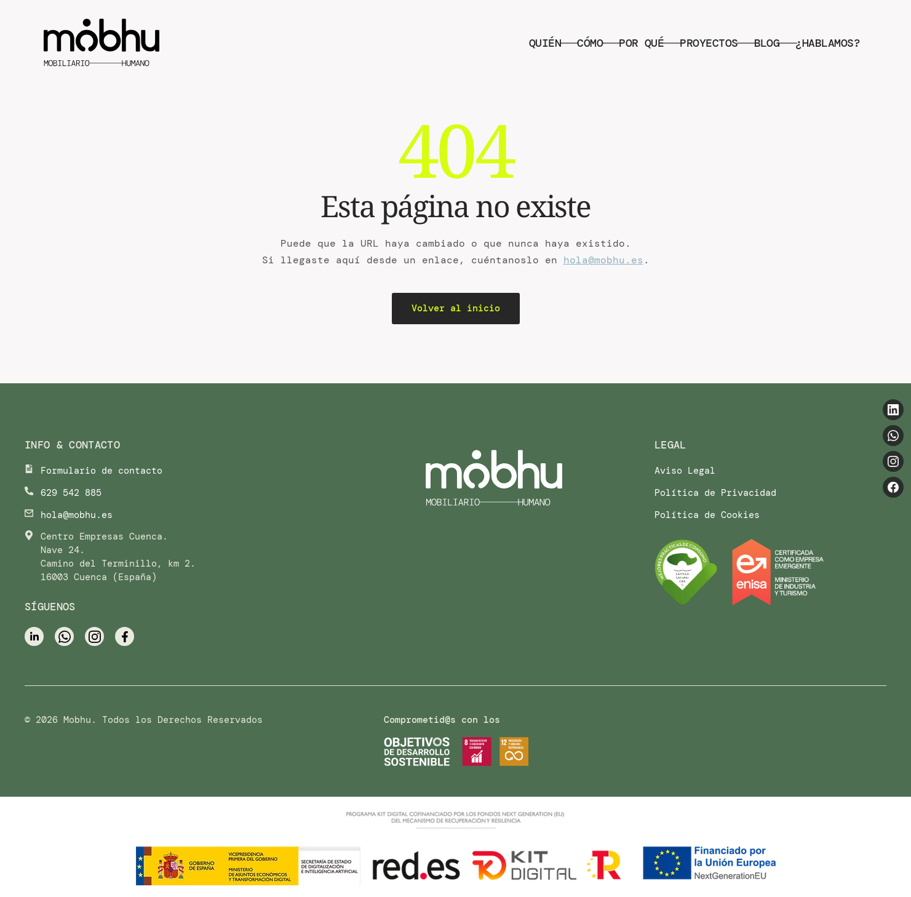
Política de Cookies (707, 515)
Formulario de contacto (101, 470)
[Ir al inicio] (494, 479)
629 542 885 (71, 493)
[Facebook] (893, 487)
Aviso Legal (684, 470)
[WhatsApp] (893, 435)
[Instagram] (893, 461)
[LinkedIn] (893, 409)
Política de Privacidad (715, 493)
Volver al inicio (456, 308)
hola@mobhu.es (603, 259)
